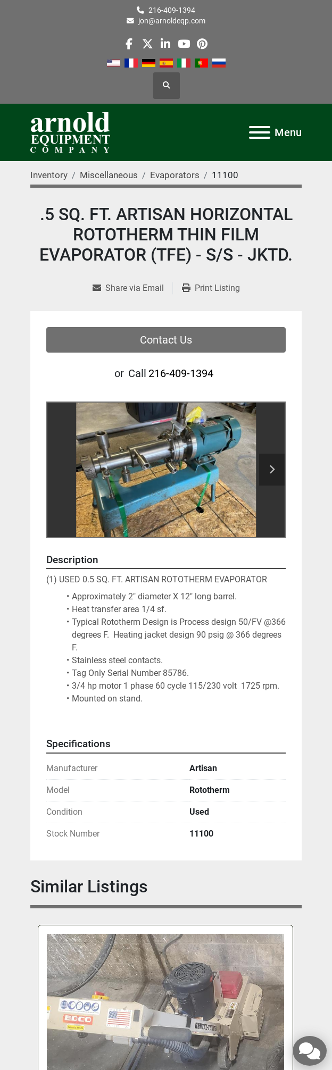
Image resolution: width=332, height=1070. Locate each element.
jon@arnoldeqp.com (171, 20)
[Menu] (259, 132)
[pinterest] (202, 44)
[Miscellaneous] (109, 175)
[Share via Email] (132, 288)
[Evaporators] (175, 175)
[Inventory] (49, 175)
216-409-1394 (171, 10)
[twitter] (147, 44)
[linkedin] (166, 44)
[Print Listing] (210, 288)
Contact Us (166, 339)
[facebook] (129, 44)
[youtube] (184, 44)
